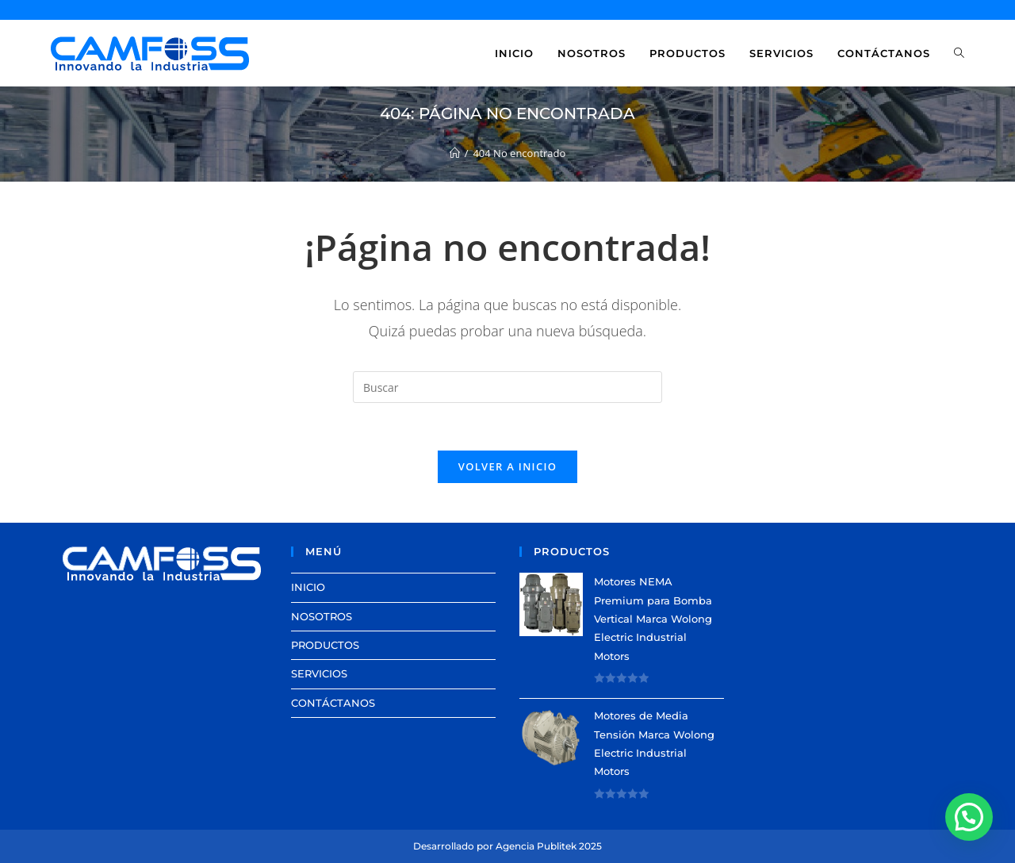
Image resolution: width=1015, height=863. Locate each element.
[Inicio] (455, 153)
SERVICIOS (319, 673)
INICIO (308, 587)
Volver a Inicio (507, 466)
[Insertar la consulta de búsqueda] (507, 387)
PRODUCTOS (325, 645)
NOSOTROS (321, 616)
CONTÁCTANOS (333, 702)
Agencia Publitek (536, 846)
